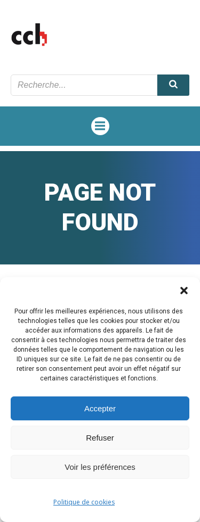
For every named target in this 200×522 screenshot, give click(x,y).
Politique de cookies (84, 502)
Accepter (100, 408)
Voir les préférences (100, 466)
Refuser (100, 437)
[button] (184, 290)
